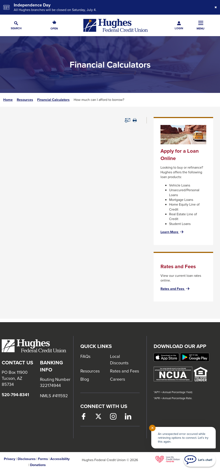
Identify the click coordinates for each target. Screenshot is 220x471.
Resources (25, 99)
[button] (16, 25)
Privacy (9, 459)
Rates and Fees (175, 288)
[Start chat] (199, 460)
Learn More (172, 232)
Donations (38, 465)
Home (8, 99)
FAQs (85, 356)
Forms (43, 459)
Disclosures (27, 459)
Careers (117, 379)
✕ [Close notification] (152, 428)
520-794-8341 (15, 395)
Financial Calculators (53, 99)
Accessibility (60, 459)
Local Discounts (119, 359)
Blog (84, 379)
